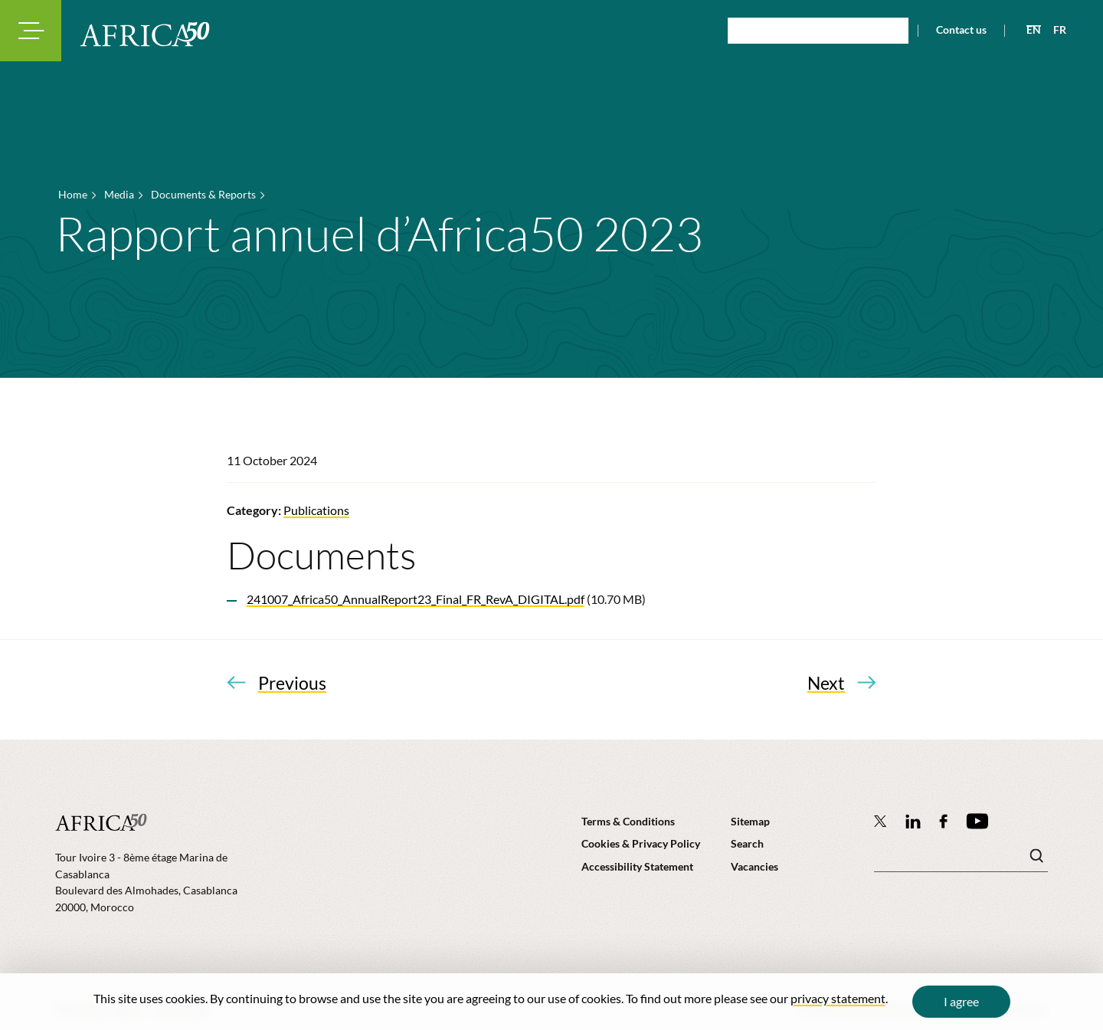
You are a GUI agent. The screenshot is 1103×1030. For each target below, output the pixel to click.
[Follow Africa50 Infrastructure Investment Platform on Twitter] (880, 821)
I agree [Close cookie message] (961, 1001)
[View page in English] (1027, 29)
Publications (316, 510)
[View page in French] (1053, 29)
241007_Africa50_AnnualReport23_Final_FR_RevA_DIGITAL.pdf (415, 599)
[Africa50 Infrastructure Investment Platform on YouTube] (977, 821)
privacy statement (837, 998)
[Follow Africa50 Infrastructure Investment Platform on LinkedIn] (913, 821)
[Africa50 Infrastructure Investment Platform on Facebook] (943, 821)
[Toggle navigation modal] (30, 30)
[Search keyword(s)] (961, 860)
